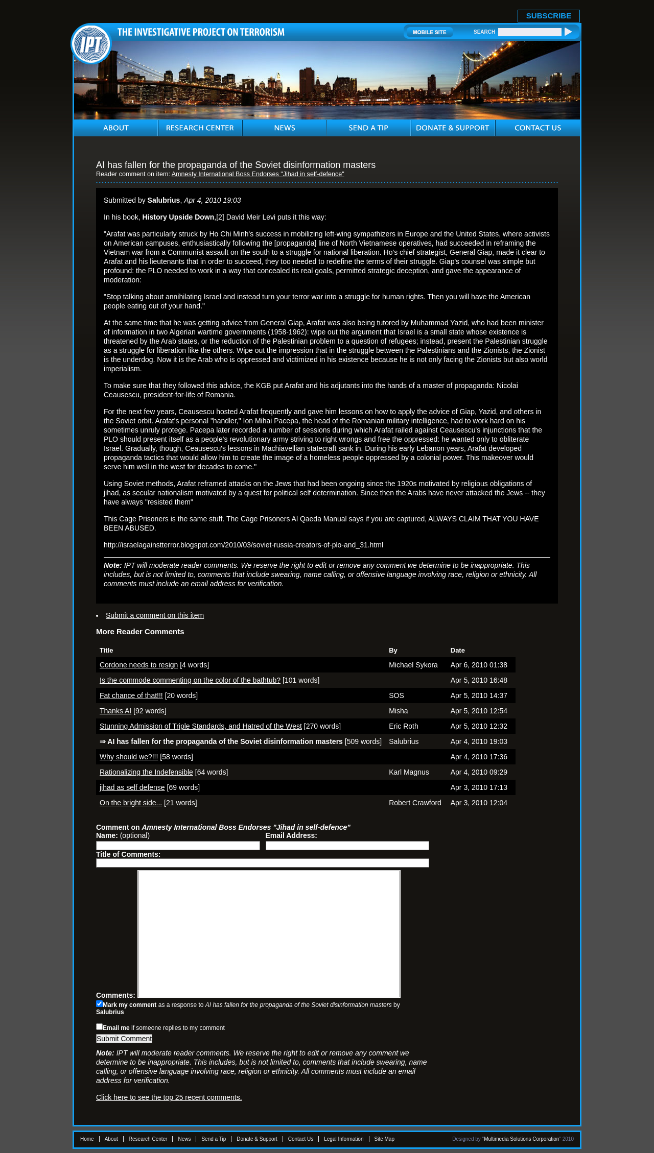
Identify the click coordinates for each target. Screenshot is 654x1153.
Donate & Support (257, 1139)
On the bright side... (131, 803)
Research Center (148, 1139)
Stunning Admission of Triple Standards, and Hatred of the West (201, 726)
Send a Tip (213, 1139)
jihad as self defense (132, 787)
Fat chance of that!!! (131, 695)
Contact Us (300, 1139)
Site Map (384, 1139)
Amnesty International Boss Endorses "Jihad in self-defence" (258, 174)
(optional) (123, 835)
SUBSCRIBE (548, 15)
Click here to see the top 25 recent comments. (169, 1097)
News (184, 1139)
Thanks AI (115, 711)
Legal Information (343, 1139)
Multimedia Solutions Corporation (521, 1139)
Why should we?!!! (129, 757)
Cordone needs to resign (139, 665)
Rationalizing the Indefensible (146, 772)
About (111, 1139)
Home (87, 1139)
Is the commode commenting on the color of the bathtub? (190, 680)
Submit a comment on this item (155, 615)
